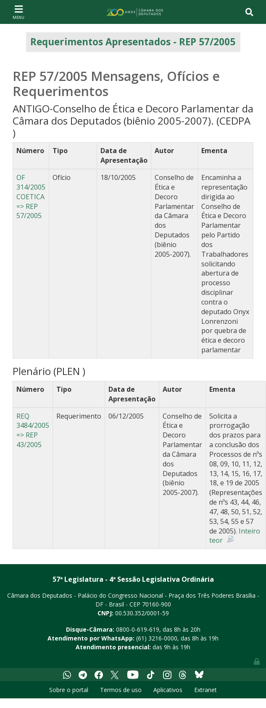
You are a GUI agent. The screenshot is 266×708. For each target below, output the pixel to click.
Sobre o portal (68, 690)
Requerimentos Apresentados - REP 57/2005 (132, 41)
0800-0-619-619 (137, 629)
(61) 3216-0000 (156, 638)
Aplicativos (167, 690)
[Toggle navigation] (18, 12)
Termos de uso (121, 690)
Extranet (205, 690)
